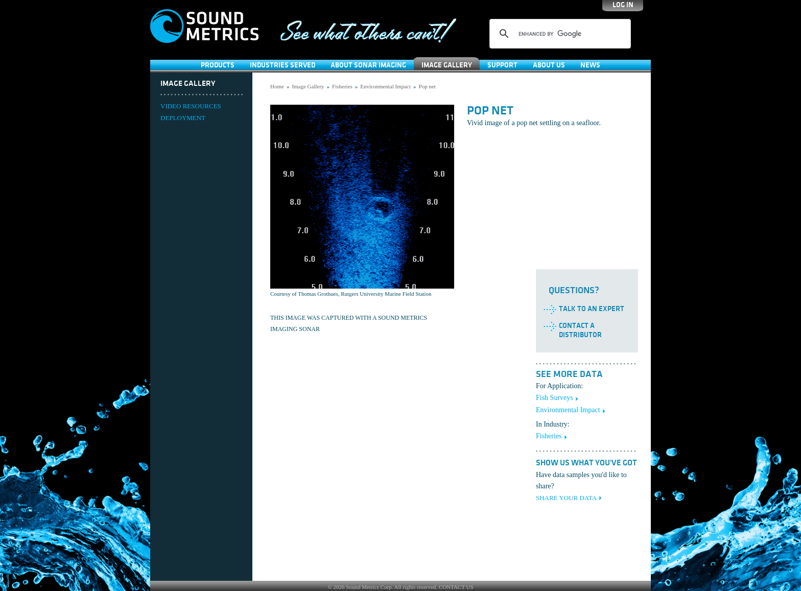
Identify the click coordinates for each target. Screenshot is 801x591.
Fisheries (342, 86)
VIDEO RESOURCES (190, 106)
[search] (559, 34)
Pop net (427, 86)
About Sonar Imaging (368, 65)
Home (277, 86)
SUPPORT (502, 65)
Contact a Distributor (580, 330)
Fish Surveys (554, 397)
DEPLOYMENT (182, 118)
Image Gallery (446, 65)
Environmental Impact (385, 86)
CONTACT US (456, 587)
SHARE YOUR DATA (566, 498)
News (590, 65)
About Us (549, 65)
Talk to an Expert (591, 308)
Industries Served (282, 65)
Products (217, 65)
